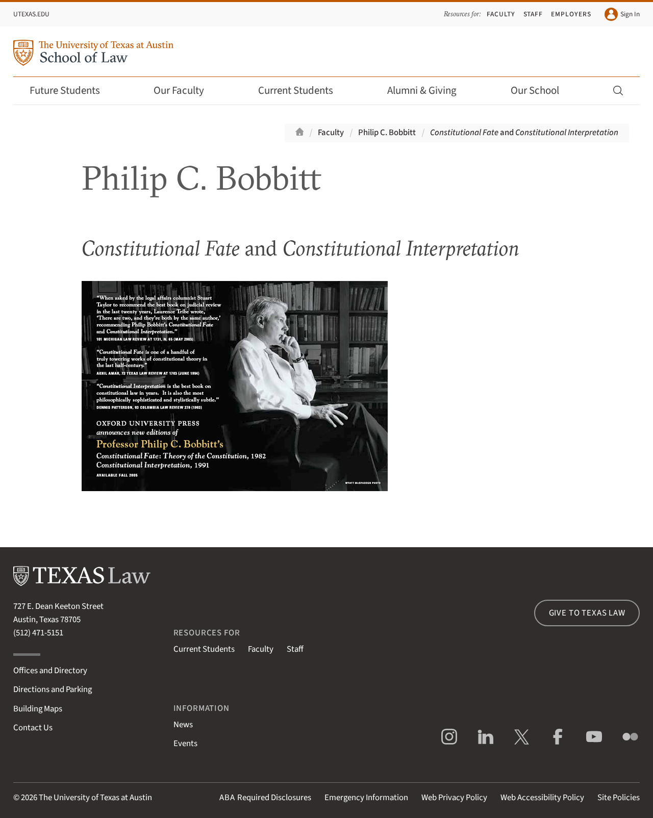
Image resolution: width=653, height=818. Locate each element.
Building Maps (37, 709)
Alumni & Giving (428, 90)
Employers (571, 14)
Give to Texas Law (587, 613)
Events (185, 743)
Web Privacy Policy (454, 797)
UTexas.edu (31, 14)
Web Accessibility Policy (542, 797)
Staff (533, 14)
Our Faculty (186, 90)
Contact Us (33, 728)
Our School (542, 90)
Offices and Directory (50, 670)
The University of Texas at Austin (95, 797)
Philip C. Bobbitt (387, 132)
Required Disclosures (265, 797)
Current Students (302, 90)
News (183, 725)
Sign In (622, 14)
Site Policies (618, 797)
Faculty (501, 14)
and (524, 132)
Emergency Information (366, 797)
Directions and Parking (52, 689)
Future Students (72, 90)
